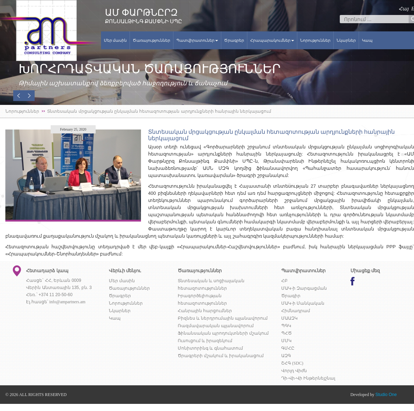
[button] (18, 95)
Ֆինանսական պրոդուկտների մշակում (223, 333)
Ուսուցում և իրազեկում (205, 340)
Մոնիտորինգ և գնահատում (210, 348)
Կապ (367, 40)
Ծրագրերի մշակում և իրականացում (221, 355)
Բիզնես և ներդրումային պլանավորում (223, 318)
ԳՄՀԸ (287, 348)
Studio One (386, 394)
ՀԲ (284, 280)
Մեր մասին (115, 40)
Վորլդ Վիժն (294, 370)
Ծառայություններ (151, 40)
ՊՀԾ (286, 333)
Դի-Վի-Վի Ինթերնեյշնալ (308, 378)
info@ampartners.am (67, 301)
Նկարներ (346, 40)
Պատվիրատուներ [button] (197, 40)
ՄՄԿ (286, 340)
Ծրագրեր (234, 40)
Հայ (404, 8)
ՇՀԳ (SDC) (292, 363)
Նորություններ (315, 40)
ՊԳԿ (286, 325)
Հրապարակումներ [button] (272, 40)
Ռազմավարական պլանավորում (216, 325)
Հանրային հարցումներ (205, 310)
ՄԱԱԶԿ (289, 318)
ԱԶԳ (286, 355)
